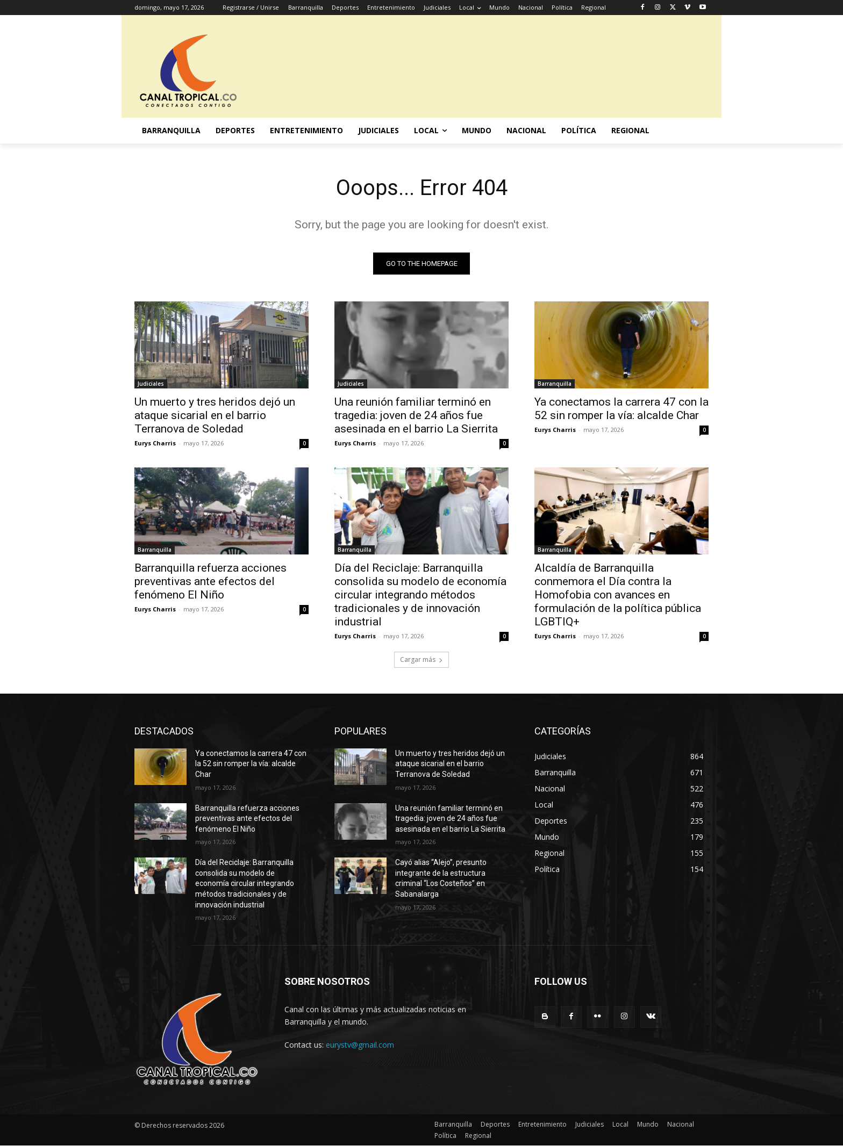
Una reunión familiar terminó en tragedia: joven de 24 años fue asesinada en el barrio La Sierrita (416, 415)
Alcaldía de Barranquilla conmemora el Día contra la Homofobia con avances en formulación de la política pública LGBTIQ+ (617, 594)
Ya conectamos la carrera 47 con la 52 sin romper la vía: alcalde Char (621, 408)
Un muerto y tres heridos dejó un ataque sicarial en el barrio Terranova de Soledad (214, 415)
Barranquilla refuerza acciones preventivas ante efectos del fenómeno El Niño (210, 581)
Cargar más (421, 659)
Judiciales (151, 383)
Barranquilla (554, 383)
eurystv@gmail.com (360, 1045)
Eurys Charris (155, 443)
